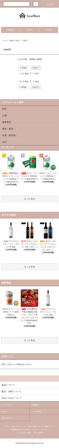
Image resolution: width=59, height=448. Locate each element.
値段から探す (15, 40)
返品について (49, 426)
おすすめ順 (22, 59)
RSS (35, 433)
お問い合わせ (7, 418)
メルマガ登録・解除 (23, 433)
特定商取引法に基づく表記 (20, 429)
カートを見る (36, 411)
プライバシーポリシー (40, 429)
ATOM (40, 433)
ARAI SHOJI (24, 443)
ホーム (5, 40)
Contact (48, 30)
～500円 (25, 40)
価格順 (32, 59)
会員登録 (34, 405)
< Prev (23, 67)
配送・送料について (35, 426)
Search (29, 30)
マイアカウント (8, 405)
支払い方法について (18, 426)
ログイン (5, 411)
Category (10, 30)
